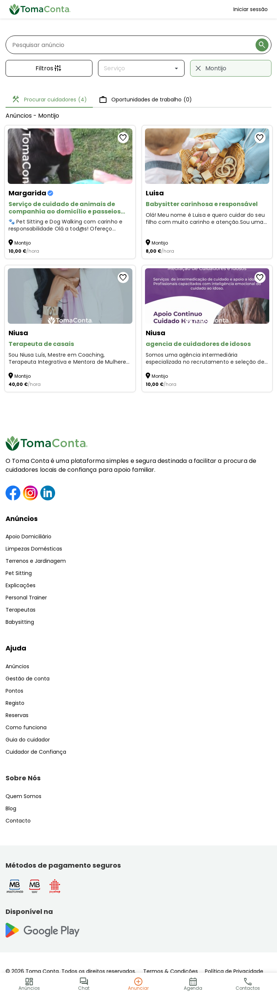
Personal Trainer (26, 597)
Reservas (17, 715)
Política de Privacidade (234, 971)
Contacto (18, 820)
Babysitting (20, 622)
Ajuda (16, 648)
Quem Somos (23, 796)
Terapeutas (21, 609)
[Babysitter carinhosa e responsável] (207, 156)
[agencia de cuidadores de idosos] (207, 296)
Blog (11, 808)
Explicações (21, 585)
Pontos (14, 690)
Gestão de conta (28, 678)
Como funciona (26, 727)
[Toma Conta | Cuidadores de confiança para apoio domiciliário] (40, 9)
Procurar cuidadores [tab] (49, 99)
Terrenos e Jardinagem (36, 561)
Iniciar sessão (250, 9)
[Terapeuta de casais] (70, 296)
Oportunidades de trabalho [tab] (145, 99)
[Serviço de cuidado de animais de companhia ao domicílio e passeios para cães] (70, 156)
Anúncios (22, 518)
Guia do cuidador (28, 739)
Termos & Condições (170, 971)
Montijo (22, 243)
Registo (15, 703)
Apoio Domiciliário (28, 536)
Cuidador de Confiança (36, 752)
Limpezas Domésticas (34, 548)
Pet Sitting (19, 573)
